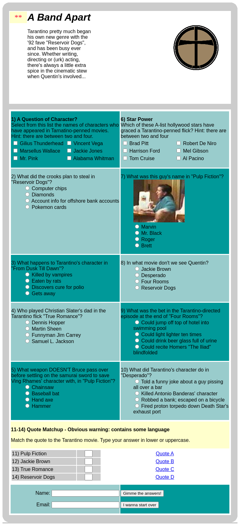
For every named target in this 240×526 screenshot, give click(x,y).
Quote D (165, 477)
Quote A (165, 453)
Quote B (165, 461)
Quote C (165, 469)
